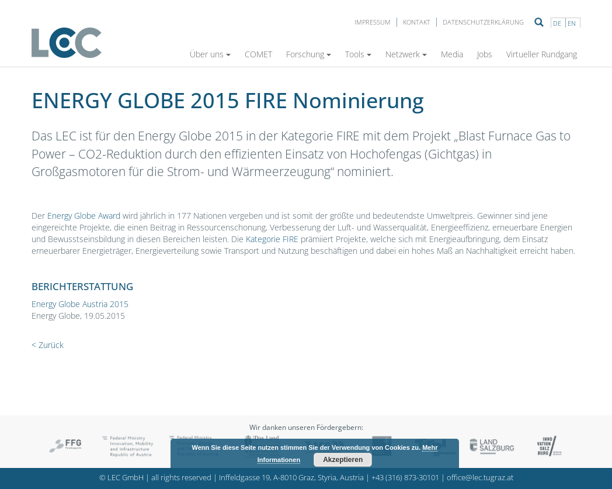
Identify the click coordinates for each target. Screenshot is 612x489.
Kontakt (416, 22)
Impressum (372, 22)
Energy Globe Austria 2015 (80, 303)
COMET (258, 54)
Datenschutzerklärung (483, 22)
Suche (539, 22)
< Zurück (48, 344)
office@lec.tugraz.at (480, 478)
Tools (358, 54)
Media (452, 54)
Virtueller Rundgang (541, 54)
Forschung (308, 54)
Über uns (210, 54)
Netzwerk (406, 54)
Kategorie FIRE (272, 238)
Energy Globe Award (82, 215)
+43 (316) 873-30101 (405, 478)
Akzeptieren (343, 460)
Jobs (484, 54)
